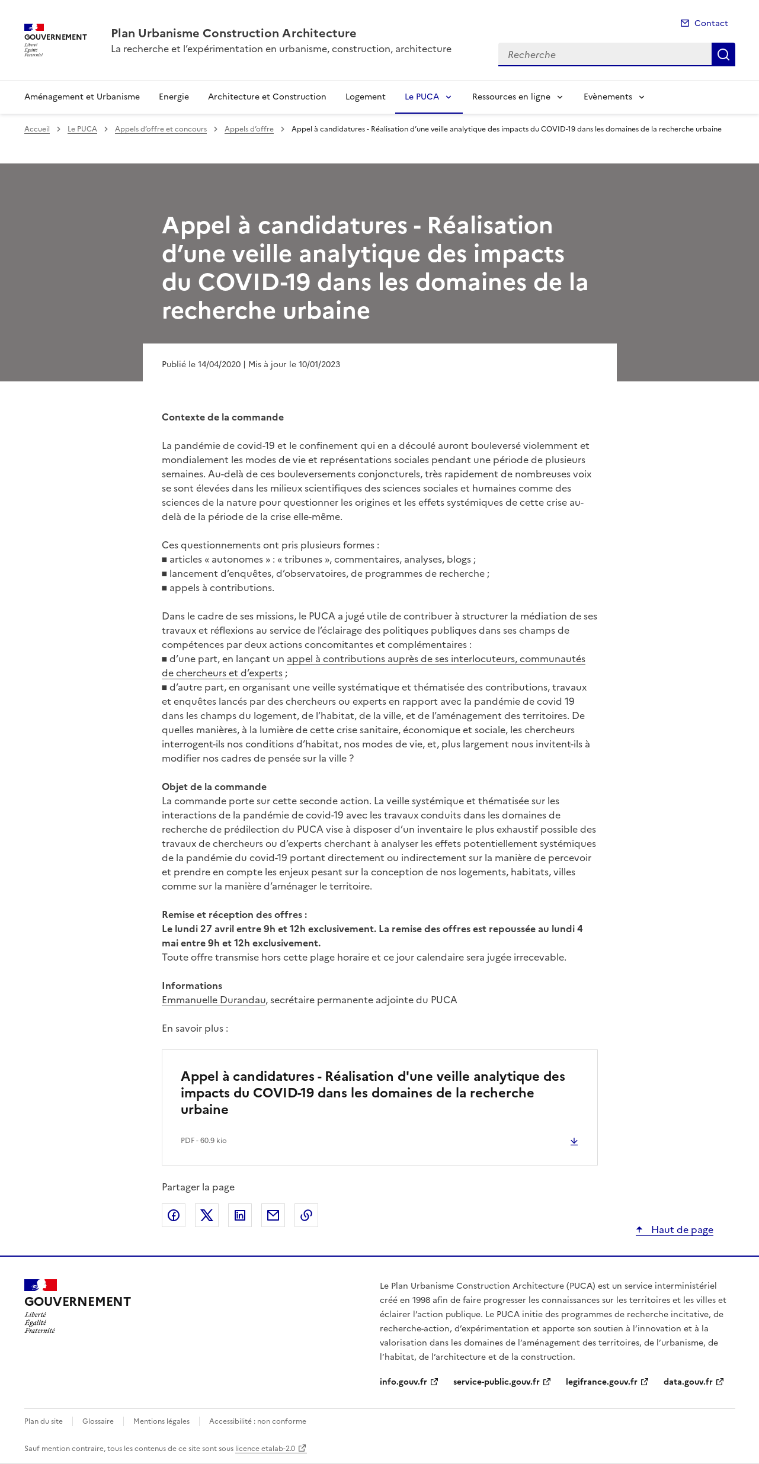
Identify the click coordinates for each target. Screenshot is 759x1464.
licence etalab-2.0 (265, 1448)
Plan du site (43, 1421)
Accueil (37, 129)
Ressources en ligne (511, 97)
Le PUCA (422, 97)
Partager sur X (207, 1215)
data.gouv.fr (688, 1382)
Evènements (608, 97)
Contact (711, 23)
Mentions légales (161, 1421)
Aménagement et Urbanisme (82, 97)
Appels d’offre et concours (161, 129)
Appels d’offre (249, 129)
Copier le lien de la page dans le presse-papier (306, 1215)
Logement (365, 97)
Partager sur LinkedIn (240, 1215)
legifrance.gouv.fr (602, 1382)
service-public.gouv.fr (496, 1382)
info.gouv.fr (403, 1382)
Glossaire (98, 1421)
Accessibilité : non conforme (257, 1421)
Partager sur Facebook (173, 1215)
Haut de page (681, 1229)
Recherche (723, 54)
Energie (174, 97)
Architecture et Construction (267, 97)
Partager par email (273, 1215)
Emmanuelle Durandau (213, 1000)
